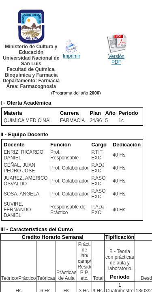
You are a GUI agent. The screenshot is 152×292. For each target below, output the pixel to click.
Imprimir (71, 56)
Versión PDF (116, 59)
